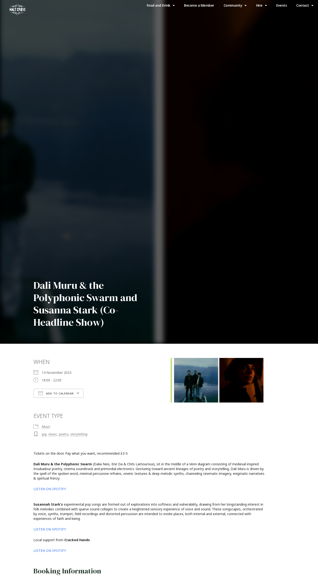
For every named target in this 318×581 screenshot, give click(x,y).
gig (44, 434)
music (52, 434)
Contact (304, 5)
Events (281, 5)
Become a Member (199, 5)
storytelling (79, 434)
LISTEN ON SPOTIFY (50, 489)
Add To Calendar (56, 393)
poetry (64, 434)
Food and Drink (161, 5)
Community (235, 5)
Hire (261, 5)
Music (46, 426)
